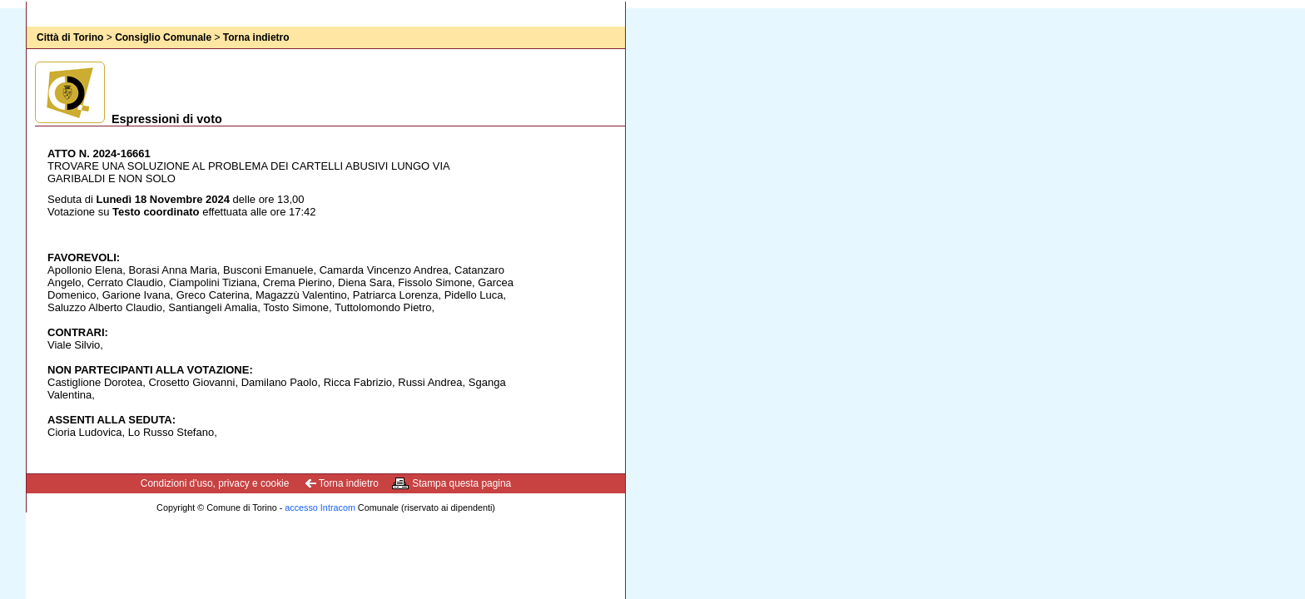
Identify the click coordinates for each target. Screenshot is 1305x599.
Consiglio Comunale (163, 37)
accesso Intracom (320, 507)
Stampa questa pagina (461, 483)
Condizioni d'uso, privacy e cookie (215, 483)
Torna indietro (256, 37)
